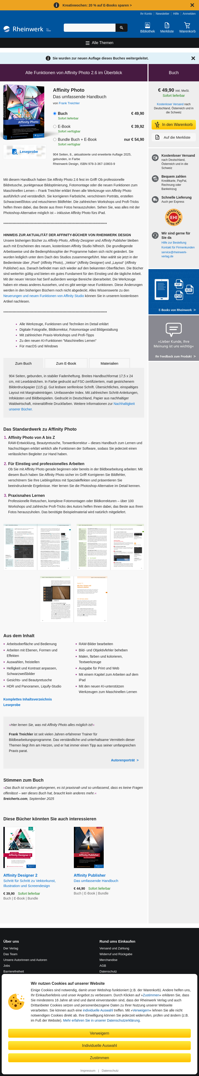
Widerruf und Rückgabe (116, 954)
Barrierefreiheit (13, 971)
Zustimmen (151, 995)
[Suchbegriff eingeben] (90, 28)
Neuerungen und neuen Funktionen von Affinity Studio (43, 296)
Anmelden (189, 13)
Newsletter (162, 13)
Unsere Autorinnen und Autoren (25, 960)
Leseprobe (11, 705)
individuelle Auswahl (98, 1010)
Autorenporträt (123, 760)
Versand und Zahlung (114, 948)
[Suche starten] (122, 28)
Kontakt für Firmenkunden (178, 247)
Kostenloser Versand (170, 104)
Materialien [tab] (109, 363)
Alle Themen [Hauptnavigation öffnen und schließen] (103, 43)
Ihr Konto (146, 13)
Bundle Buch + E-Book (77, 139)
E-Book (64, 126)
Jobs (6, 965)
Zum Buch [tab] (23, 363)
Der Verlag (10, 948)
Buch (62, 113)
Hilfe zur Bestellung (173, 242)
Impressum (87, 1070)
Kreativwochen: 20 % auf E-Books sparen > (97, 5)
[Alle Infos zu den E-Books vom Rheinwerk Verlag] (173, 292)
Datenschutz (110, 1070)
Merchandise (108, 960)
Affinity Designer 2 (35, 880)
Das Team (10, 954)
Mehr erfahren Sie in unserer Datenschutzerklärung (101, 1020)
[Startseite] (27, 30)
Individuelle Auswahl (99, 1045)
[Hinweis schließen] (192, 5)
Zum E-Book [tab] (66, 363)
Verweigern (141, 1010)
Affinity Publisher (109, 878)
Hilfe (176, 13)
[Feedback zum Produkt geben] (173, 338)
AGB (103, 965)
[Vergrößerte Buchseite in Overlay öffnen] (37, 547)
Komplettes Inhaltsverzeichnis (27, 699)
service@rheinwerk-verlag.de (174, 254)
